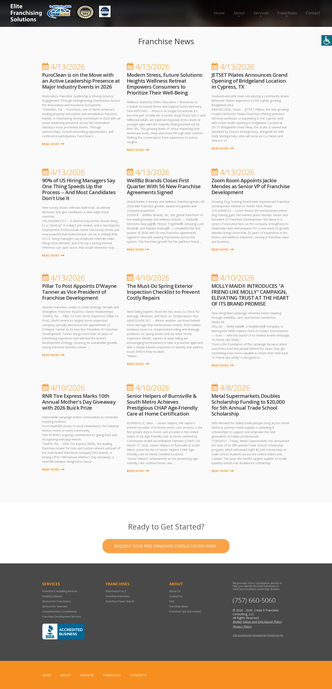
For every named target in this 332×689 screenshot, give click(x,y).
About (239, 12)
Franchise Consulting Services (59, 591)
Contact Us (175, 596)
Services (261, 12)
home (46, 675)
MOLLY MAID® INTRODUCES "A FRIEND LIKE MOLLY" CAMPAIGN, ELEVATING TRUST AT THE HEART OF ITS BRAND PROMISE (250, 294)
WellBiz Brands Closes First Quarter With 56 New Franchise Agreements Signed (164, 186)
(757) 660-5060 (254, 600)
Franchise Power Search (120, 601)
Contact (313, 12)
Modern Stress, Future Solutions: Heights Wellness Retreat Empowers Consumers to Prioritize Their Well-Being (165, 83)
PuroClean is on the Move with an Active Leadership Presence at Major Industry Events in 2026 (81, 80)
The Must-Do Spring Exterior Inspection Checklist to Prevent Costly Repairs (163, 291)
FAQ (171, 601)
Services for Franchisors (56, 601)
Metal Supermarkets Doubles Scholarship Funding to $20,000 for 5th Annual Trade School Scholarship (248, 404)
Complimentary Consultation (59, 611)
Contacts (138, 675)
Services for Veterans (54, 606)
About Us (174, 591)
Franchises (287, 12)
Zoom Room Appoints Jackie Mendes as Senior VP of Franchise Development (251, 186)
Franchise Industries (118, 596)
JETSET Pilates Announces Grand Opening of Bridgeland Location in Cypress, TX (249, 80)
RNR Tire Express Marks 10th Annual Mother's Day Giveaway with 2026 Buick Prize (78, 401)
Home (219, 12)
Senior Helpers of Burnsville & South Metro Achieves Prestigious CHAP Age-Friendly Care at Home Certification (162, 404)
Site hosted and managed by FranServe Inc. (258, 635)
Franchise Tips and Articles (185, 611)
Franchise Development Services (61, 616)
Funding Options (52, 596)
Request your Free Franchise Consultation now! (165, 558)
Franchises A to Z (116, 591)
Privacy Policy (242, 626)
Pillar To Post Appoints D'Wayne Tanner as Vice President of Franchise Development (79, 291)
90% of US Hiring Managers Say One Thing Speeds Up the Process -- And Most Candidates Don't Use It (79, 189)
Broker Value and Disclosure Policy (257, 622)
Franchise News (178, 606)
